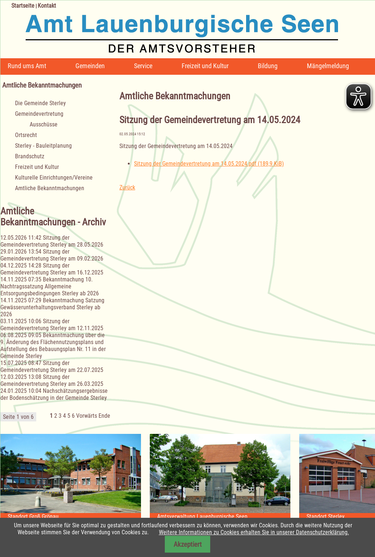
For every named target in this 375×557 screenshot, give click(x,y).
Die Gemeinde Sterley (40, 103)
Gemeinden (90, 66)
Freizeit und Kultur (205, 66)
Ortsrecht (26, 135)
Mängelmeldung (328, 66)
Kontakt (47, 5)
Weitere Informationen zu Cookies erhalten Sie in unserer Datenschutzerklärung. (254, 532)
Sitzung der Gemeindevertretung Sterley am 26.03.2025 (51, 380)
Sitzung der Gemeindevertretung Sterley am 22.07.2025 (51, 366)
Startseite (22, 5)
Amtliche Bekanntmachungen (49, 188)
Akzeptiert (188, 544)
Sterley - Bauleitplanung (43, 145)
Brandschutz (29, 156)
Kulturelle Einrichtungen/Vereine (54, 177)
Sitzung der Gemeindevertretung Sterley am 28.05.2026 (51, 241)
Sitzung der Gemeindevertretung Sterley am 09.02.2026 (51, 255)
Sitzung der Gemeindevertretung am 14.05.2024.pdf (209, 163)
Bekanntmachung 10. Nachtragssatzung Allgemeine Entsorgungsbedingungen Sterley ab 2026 (49, 286)
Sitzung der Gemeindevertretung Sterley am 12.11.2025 (51, 325)
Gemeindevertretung (39, 113)
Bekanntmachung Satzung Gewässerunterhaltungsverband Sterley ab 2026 (52, 307)
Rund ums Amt (27, 66)
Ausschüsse (43, 124)
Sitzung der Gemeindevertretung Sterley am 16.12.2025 (51, 269)
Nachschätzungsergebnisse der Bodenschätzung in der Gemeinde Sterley (54, 394)
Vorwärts (86, 415)
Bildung (268, 66)
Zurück (127, 187)
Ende (104, 415)
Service (143, 66)
